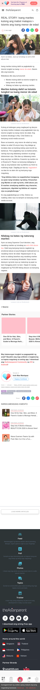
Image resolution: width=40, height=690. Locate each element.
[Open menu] (3, 10)
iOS (31, 362)
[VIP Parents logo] (26, 669)
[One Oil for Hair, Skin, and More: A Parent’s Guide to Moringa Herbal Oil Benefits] (14, 326)
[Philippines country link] (23, 650)
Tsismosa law (11, 391)
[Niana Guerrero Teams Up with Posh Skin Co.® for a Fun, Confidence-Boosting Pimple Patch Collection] (20, 438)
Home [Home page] (2, 385)
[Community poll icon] (36, 680)
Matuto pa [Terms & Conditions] (20, 688)
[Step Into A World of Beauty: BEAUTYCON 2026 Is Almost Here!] (20, 425)
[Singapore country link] (8, 644)
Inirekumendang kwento (14, 404)
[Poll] (20, 553)
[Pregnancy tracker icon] (20, 679)
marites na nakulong (7, 393)
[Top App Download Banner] (20, 3)
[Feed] (20, 538)
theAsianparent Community (16, 362)
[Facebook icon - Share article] (23, 30)
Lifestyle (9, 385)
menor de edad (25, 69)
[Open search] (32, 10)
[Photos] (20, 567)
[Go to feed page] (13, 10)
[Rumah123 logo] (11, 669)
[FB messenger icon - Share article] (27, 30)
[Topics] (20, 582)
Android (4, 365)
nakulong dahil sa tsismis (23, 391)
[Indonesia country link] (8, 650)
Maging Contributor (21, 379)
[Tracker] (20, 597)
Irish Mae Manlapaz (20, 375)
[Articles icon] (11, 680)
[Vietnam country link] (22, 656)
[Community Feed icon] (29, 680)
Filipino (4, 391)
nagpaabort (32, 168)
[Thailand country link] (23, 644)
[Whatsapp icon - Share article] (32, 30)
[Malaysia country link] (8, 656)
